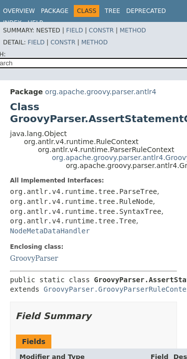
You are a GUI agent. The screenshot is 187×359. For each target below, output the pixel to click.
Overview (19, 10)
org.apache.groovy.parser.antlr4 (100, 92)
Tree (112, 10)
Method (133, 30)
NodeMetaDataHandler (50, 231)
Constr (101, 30)
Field (74, 30)
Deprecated (146, 10)
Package (54, 10)
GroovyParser (34, 258)
